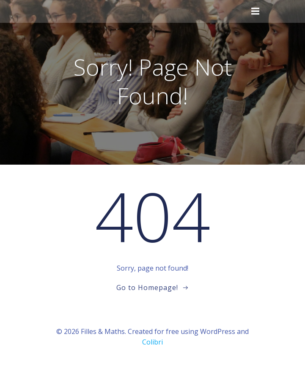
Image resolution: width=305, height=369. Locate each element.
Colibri (152, 342)
